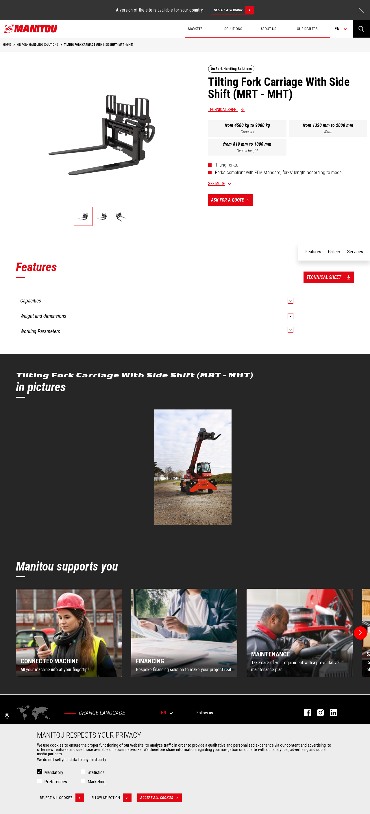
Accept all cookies (161, 797)
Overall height (247, 151)
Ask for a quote (232, 200)
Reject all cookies (62, 797)
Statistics (96, 772)
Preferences (55, 782)
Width (327, 132)
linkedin (330, 712)
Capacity (247, 132)
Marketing (97, 782)
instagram (317, 712)
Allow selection (111, 797)
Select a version (234, 10)
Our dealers (307, 29)
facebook (304, 712)
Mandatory (53, 772)
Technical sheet (223, 109)
